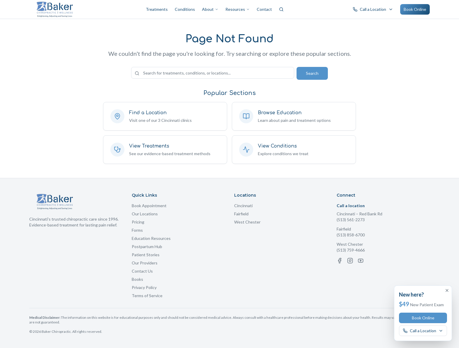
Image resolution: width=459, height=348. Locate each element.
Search (312, 73)
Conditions (185, 9)
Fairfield (241, 213)
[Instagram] (350, 261)
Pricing (138, 221)
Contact (264, 9)
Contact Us (142, 271)
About (210, 9)
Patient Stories (146, 254)
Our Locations (145, 213)
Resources (237, 9)
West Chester (247, 221)
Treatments (157, 9)
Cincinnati (243, 205)
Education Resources (151, 238)
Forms (137, 230)
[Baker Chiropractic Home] (55, 9)
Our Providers (144, 262)
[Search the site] (212, 73)
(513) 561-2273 (351, 219)
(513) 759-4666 (351, 249)
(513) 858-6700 (351, 234)
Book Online (415, 9)
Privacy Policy (144, 287)
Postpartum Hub (147, 246)
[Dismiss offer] (447, 290)
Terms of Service (147, 295)
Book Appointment (149, 205)
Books (137, 279)
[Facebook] (339, 261)
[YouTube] (361, 261)
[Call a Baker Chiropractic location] (373, 9)
